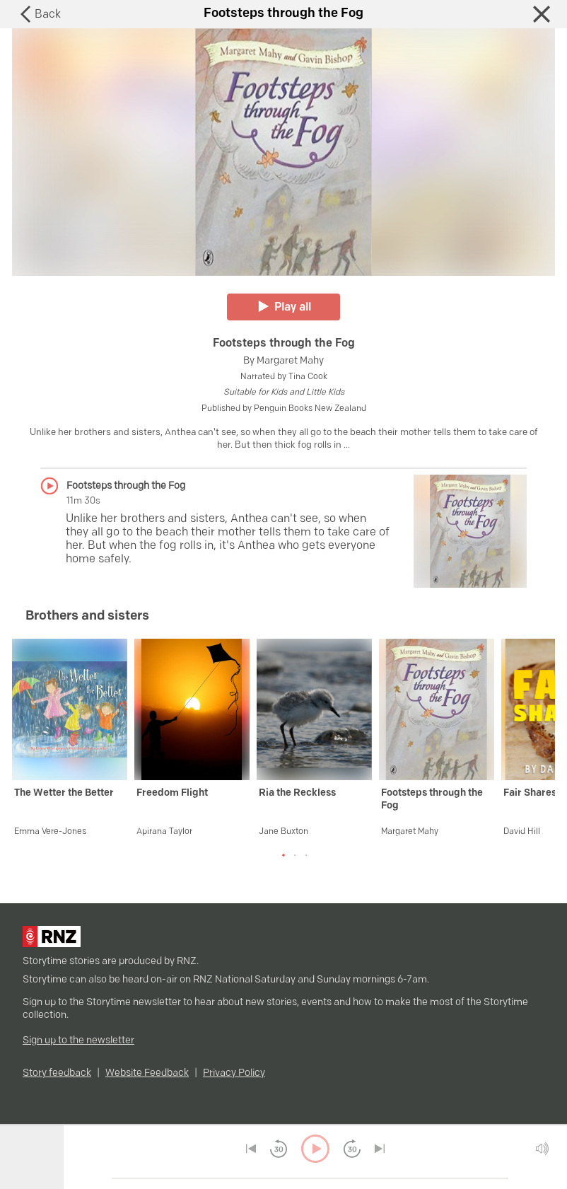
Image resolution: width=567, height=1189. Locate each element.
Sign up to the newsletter (78, 1041)
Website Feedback (147, 1073)
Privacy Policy (234, 1073)
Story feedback (57, 1073)
